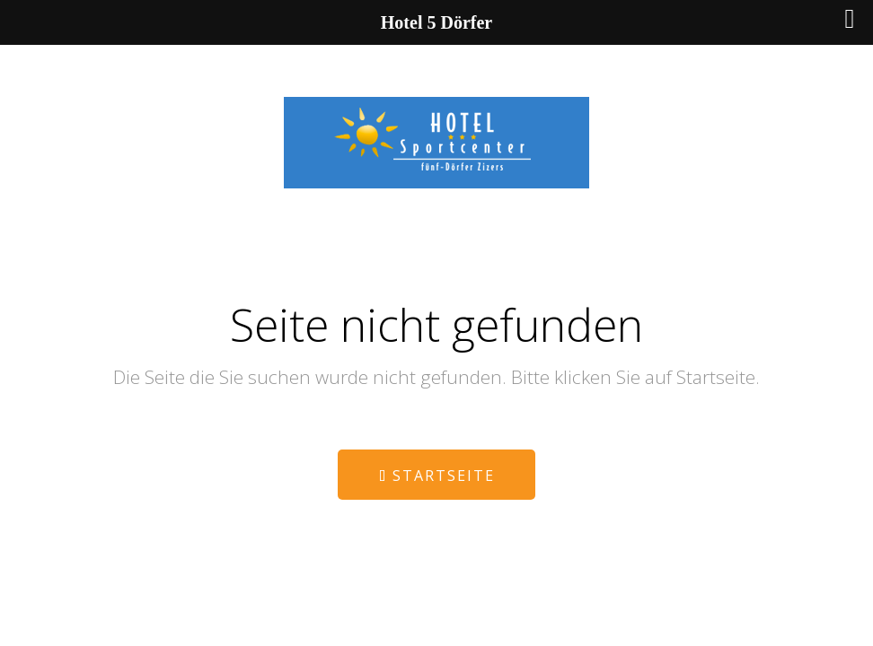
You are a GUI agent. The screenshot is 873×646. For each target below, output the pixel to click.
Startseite (437, 475)
